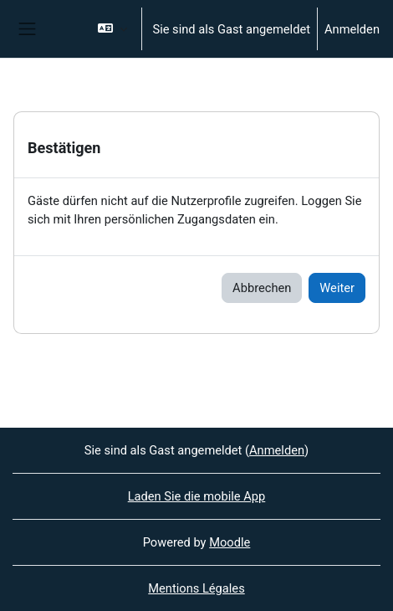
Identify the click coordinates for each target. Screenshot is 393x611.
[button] (112, 29)
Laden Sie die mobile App (197, 496)
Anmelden (352, 29)
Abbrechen (261, 287)
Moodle (229, 542)
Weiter (337, 287)
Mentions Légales (196, 588)
